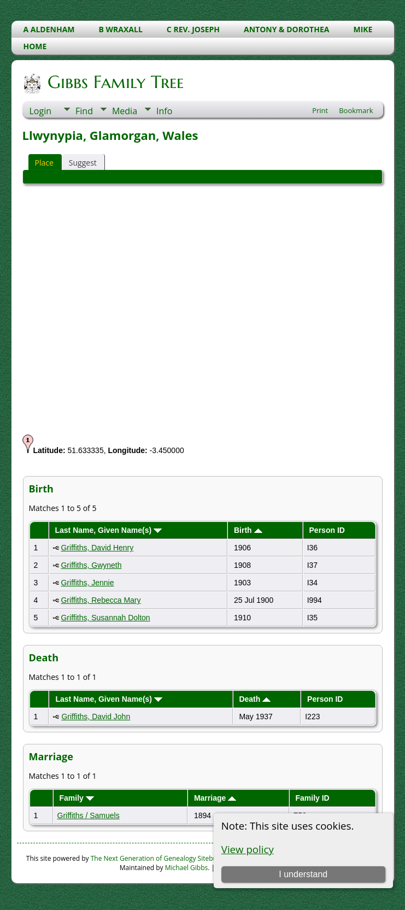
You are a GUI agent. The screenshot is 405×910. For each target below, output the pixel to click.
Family (76, 798)
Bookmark (356, 110)
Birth (248, 530)
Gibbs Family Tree (115, 82)
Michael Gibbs (186, 867)
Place (44, 162)
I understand (303, 874)
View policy (247, 849)
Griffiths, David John (95, 716)
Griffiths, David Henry (97, 547)
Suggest (83, 162)
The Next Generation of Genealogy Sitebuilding (162, 858)
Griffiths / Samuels (88, 815)
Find (84, 111)
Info (164, 111)
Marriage (215, 798)
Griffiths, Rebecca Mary (100, 600)
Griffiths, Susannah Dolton (105, 617)
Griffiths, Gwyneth (91, 565)
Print (320, 110)
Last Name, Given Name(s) (108, 530)
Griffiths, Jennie (87, 582)
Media (124, 111)
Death (255, 699)
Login (41, 111)
